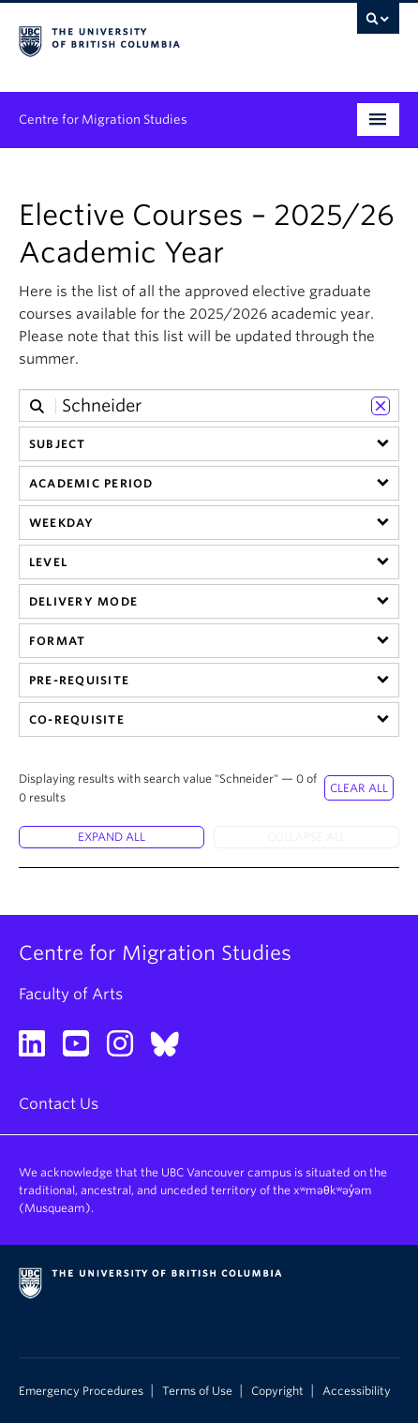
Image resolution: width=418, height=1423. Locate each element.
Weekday (62, 523)
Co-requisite (77, 719)
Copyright (277, 1391)
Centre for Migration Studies (103, 119)
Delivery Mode (83, 601)
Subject (57, 444)
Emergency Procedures (81, 1391)
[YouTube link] (83, 1049)
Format (57, 641)
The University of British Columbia (152, 38)
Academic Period (91, 483)
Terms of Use (197, 1391)
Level (48, 562)
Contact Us (58, 1104)
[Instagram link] (127, 1049)
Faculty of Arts (71, 994)
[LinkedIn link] (39, 1049)
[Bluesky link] (172, 1049)
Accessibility (356, 1391)
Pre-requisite (79, 680)
